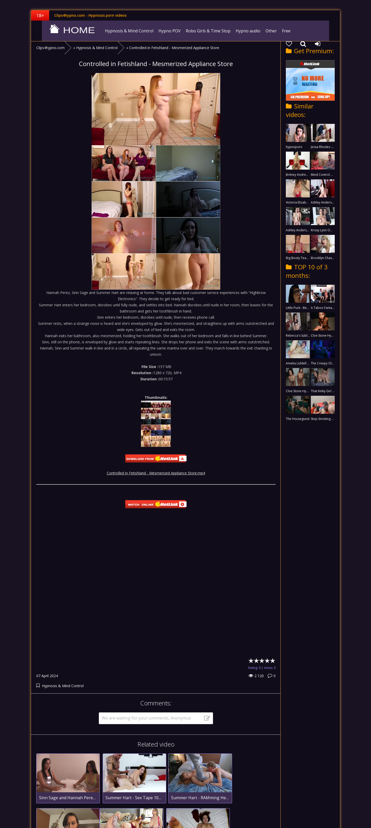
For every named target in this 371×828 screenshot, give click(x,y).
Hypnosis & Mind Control (122, 31)
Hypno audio (241, 31)
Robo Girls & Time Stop (201, 31)
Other (264, 31)
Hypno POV (163, 31)
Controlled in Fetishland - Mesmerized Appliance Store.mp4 (156, 473)
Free (279, 31)
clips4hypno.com (63, 31)
